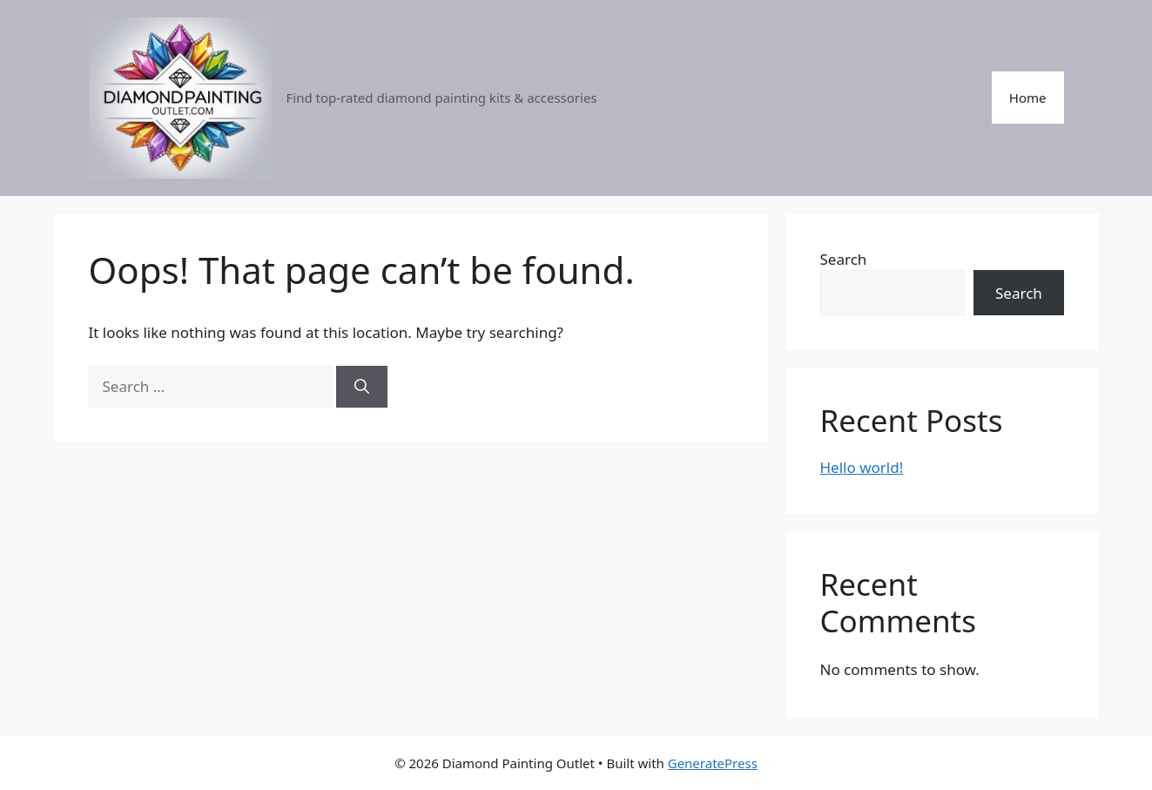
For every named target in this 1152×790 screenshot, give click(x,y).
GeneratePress (713, 763)
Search (843, 259)
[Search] (361, 387)
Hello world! (862, 467)
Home (1028, 97)
